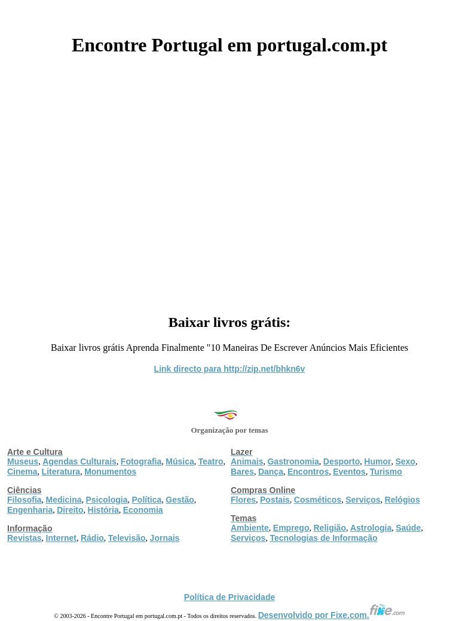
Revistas (24, 538)
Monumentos (110, 471)
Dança (270, 471)
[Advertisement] (229, 180)
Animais (247, 461)
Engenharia (30, 510)
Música (180, 461)
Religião (329, 528)
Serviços (362, 499)
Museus (22, 461)
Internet (61, 538)
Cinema (22, 471)
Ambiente (250, 528)
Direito (70, 510)
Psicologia (106, 499)
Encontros (308, 471)
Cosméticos (317, 499)
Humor (377, 461)
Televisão (127, 538)
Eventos (349, 471)
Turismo (386, 471)
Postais (275, 499)
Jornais (165, 538)
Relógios (402, 499)
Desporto (341, 461)
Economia (143, 510)
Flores (243, 499)
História (103, 510)
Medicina (64, 499)
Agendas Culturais (79, 461)
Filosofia (24, 499)
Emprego (291, 528)
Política (147, 499)
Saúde (408, 528)
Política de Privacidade (230, 597)
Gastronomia (293, 461)
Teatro (211, 461)
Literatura (61, 471)
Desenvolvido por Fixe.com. (331, 615)
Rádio (92, 538)
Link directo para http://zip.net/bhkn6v (229, 369)
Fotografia (141, 461)
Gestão (180, 499)
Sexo (405, 461)
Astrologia (370, 528)
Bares (242, 471)
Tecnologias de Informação (323, 538)
